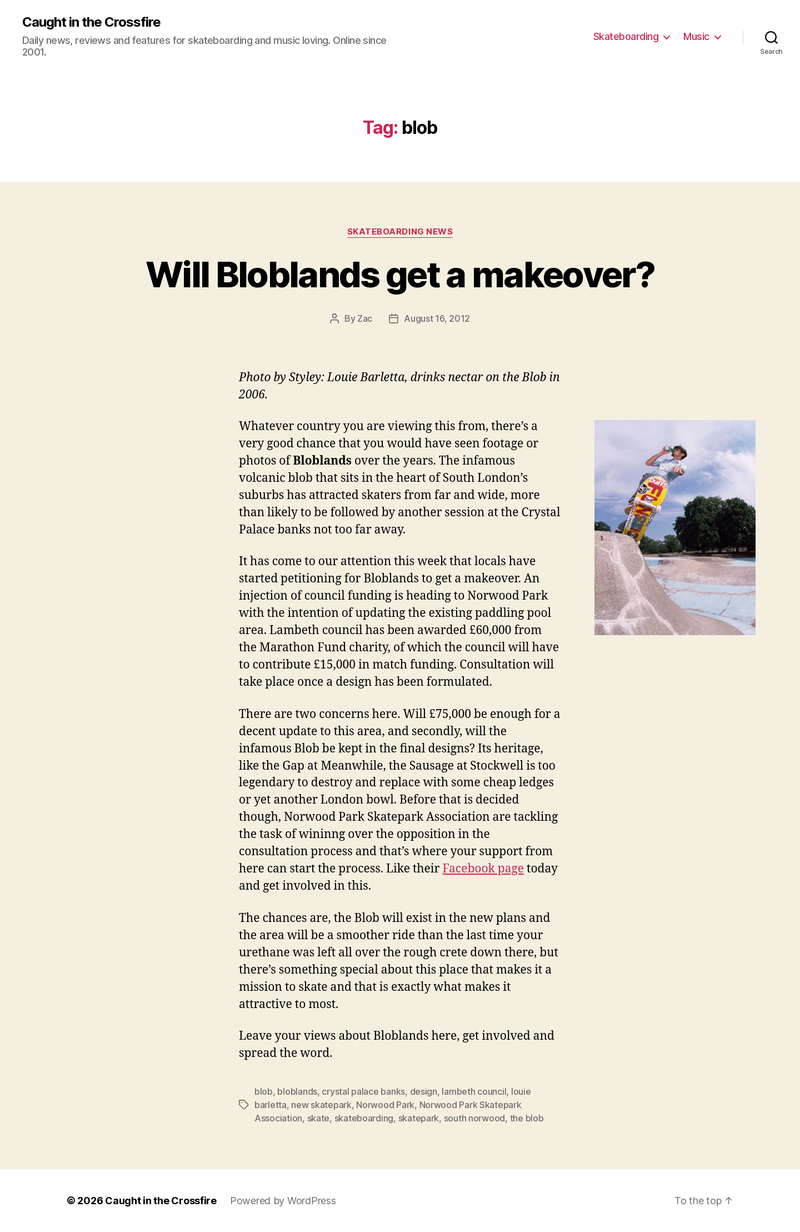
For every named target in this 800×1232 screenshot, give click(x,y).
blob (263, 1091)
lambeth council (474, 1091)
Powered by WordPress (283, 1200)
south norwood (475, 1118)
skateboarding (364, 1118)
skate (318, 1118)
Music (696, 36)
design (423, 1091)
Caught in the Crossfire (91, 22)
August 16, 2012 (437, 318)
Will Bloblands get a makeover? (400, 274)
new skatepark (321, 1104)
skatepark (418, 1118)
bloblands (297, 1091)
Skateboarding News (400, 232)
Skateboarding (626, 36)
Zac (364, 318)
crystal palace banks (363, 1091)
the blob (527, 1118)
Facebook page (483, 868)
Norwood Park (385, 1104)
